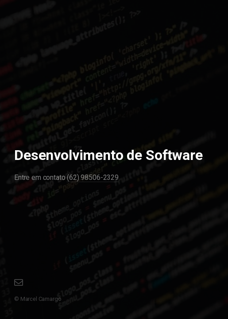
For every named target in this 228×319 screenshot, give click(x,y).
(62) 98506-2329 (93, 177)
